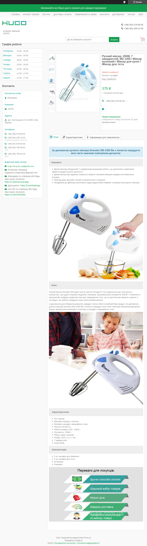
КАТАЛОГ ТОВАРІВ (31, 14)
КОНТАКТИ (104, 14)
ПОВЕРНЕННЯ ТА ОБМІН (86, 14)
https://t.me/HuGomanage (17, 182)
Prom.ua (87, 538)
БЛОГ (140, 14)
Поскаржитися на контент (65, 543)
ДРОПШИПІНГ (118, 14)
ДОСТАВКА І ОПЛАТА (63, 14)
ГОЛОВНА (15, 14)
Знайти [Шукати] (114, 39)
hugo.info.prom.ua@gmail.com (21, 166)
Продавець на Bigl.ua (73, 540)
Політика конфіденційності (88, 543)
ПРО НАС (46, 14)
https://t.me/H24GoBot (15, 194)
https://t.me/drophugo (30, 185)
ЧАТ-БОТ (131, 14)
